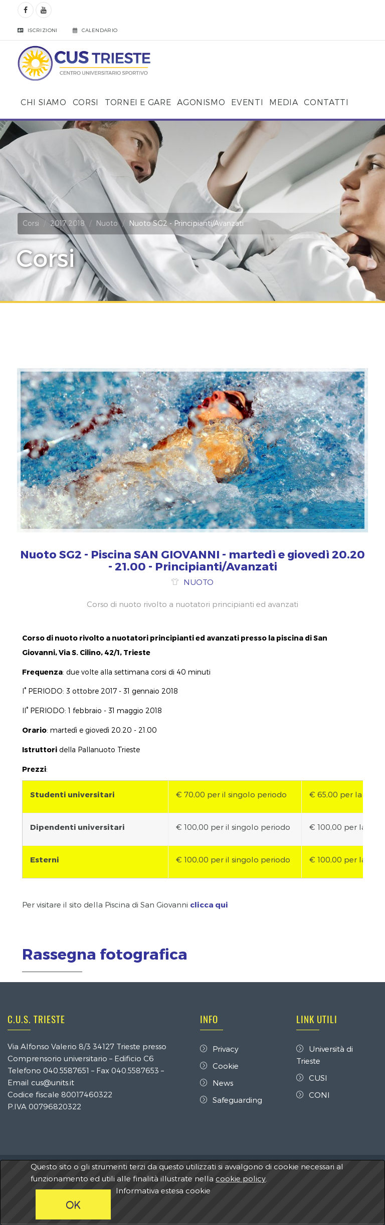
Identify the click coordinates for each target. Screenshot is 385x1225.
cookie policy (241, 1178)
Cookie (219, 1065)
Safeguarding (231, 1099)
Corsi (31, 223)
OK (73, 1204)
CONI (313, 1094)
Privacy (219, 1048)
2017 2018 (67, 223)
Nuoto (107, 223)
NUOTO (198, 581)
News (216, 1082)
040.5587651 (66, 1070)
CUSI (311, 1077)
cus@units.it (52, 1082)
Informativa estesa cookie (163, 1190)
